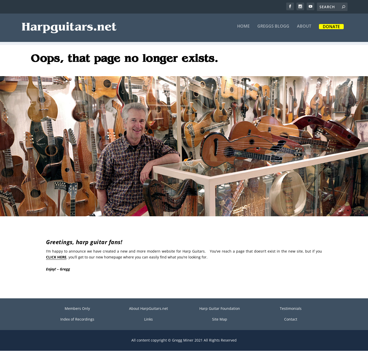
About (304, 29)
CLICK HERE (56, 257)
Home (243, 29)
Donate (331, 30)
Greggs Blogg (273, 29)
